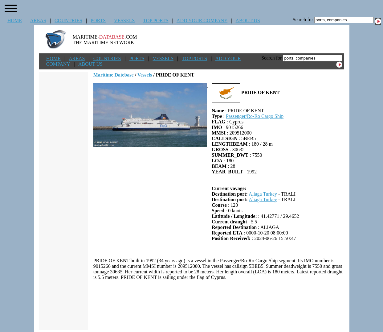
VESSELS (124, 20)
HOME (14, 20)
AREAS (38, 20)
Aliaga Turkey (263, 194)
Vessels (144, 74)
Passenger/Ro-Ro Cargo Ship (254, 116)
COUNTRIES (68, 20)
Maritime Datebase (113, 74)
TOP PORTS (155, 20)
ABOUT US (248, 20)
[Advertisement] (219, 305)
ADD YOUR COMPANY (202, 20)
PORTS (98, 20)
